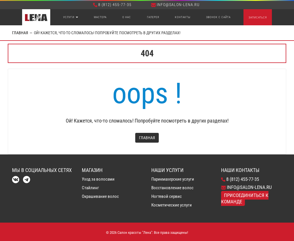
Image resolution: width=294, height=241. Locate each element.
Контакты (182, 17)
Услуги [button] (70, 17)
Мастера (100, 17)
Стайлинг (90, 187)
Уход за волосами (98, 179)
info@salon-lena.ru (175, 4)
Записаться (258, 17)
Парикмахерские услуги (172, 179)
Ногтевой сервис (166, 196)
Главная (20, 32)
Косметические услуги (171, 205)
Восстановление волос (172, 187)
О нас (126, 17)
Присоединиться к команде (244, 198)
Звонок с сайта (218, 17)
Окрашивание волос (100, 196)
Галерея (153, 17)
